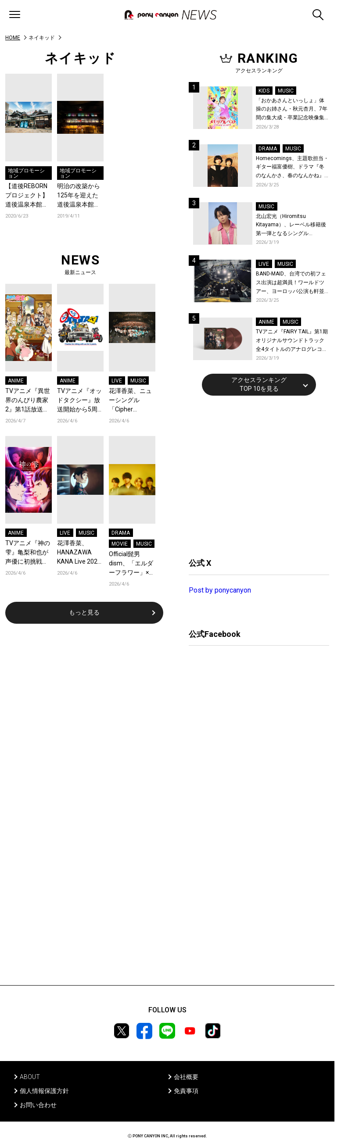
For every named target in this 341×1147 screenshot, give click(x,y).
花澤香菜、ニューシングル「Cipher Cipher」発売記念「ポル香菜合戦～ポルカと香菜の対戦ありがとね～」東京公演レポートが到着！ (130, 400)
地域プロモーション (26, 173)
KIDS (263, 91)
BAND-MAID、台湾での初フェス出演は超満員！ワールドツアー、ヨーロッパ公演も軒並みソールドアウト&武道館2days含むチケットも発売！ (291, 283)
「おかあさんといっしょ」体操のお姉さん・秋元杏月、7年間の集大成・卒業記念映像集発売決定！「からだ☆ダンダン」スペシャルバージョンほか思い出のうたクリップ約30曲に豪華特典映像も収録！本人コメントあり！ (291, 109)
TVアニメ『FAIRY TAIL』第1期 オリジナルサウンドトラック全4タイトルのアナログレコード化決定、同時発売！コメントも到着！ (292, 341)
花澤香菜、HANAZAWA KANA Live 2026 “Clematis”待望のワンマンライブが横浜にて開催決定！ (79, 553)
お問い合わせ (38, 1104)
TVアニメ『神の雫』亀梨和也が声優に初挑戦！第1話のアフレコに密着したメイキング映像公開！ (28, 553)
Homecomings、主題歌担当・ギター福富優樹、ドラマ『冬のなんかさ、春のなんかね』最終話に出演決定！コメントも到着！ (292, 167)
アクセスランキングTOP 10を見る (259, 384)
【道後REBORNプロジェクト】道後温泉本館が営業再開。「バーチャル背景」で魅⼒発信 (26, 195)
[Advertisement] (254, 475)
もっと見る (84, 612)
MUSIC (138, 381)
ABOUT (30, 1076)
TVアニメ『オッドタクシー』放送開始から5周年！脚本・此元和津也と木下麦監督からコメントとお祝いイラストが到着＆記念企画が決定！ (79, 400)
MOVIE (119, 544)
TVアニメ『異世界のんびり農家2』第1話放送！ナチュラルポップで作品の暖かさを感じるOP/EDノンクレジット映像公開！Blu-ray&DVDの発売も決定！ (27, 400)
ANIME (16, 381)
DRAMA (120, 533)
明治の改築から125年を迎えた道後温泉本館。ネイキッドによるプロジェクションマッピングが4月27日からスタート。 (78, 195)
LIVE (116, 381)
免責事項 (186, 1090)
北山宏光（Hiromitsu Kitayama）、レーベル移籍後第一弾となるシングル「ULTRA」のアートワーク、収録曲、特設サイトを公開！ (292, 225)
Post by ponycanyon (220, 590)
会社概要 (186, 1076)
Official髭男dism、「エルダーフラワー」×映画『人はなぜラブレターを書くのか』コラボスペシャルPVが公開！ (132, 563)
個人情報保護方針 (44, 1090)
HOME (12, 38)
